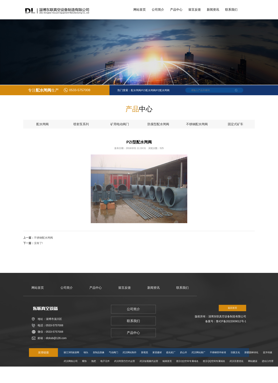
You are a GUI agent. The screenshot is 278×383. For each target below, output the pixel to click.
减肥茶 (129, 369)
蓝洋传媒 (267, 352)
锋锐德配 (86, 378)
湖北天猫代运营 (136, 378)
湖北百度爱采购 (115, 378)
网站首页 (139, 9)
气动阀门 (113, 352)
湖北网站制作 (114, 369)
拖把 (93, 361)
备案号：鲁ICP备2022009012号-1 (225, 321)
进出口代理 (267, 361)
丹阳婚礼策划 (71, 378)
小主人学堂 (69, 369)
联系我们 (231, 9)
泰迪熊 (216, 369)
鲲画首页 (167, 361)
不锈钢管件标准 (218, 352)
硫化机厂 (170, 352)
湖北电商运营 (185, 369)
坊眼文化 (235, 352)
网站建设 (252, 361)
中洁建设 (142, 369)
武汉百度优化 (236, 361)
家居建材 (157, 352)
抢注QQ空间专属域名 (187, 361)
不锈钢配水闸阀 (43, 237)
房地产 (99, 378)
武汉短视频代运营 (149, 361)
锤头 (86, 352)
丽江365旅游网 (71, 352)
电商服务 (229, 369)
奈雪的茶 (155, 369)
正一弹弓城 (202, 369)
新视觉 (144, 352)
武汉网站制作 (129, 352)
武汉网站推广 (198, 352)
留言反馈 (194, 9)
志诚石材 (169, 369)
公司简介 (158, 9)
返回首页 (232, 308)
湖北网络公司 (96, 369)
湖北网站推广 (245, 369)
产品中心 (176, 9)
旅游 (82, 369)
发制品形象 (98, 352)
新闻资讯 (213, 9)
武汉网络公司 (71, 361)
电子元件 (105, 361)
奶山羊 (183, 352)
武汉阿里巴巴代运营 (124, 361)
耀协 (84, 361)
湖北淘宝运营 (263, 369)
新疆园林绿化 (251, 352)
